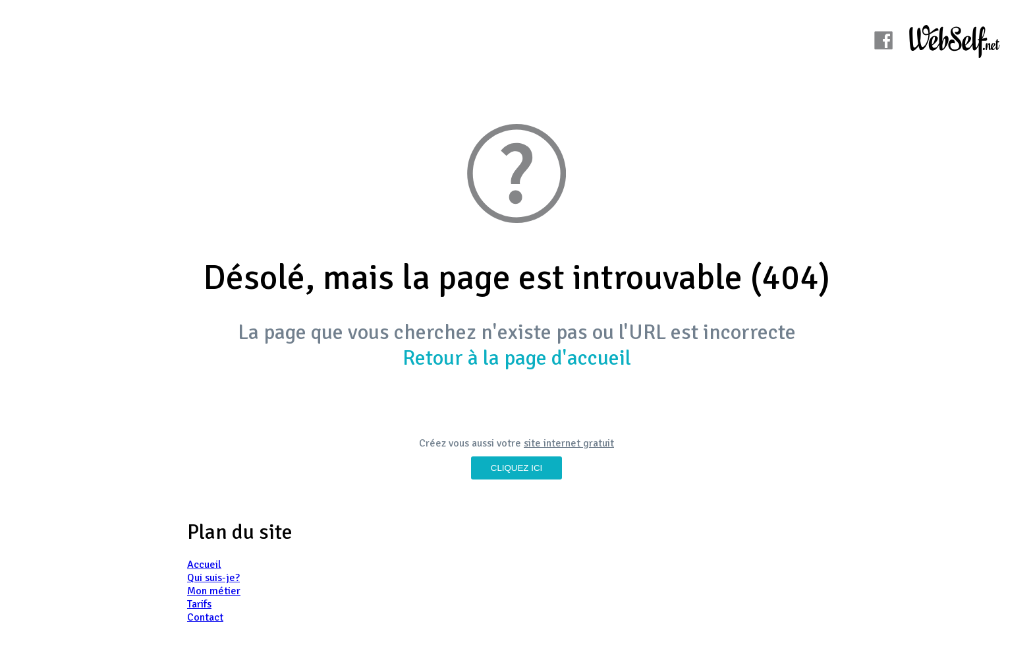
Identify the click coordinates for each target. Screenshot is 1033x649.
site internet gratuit (569, 443)
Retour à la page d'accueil (517, 358)
